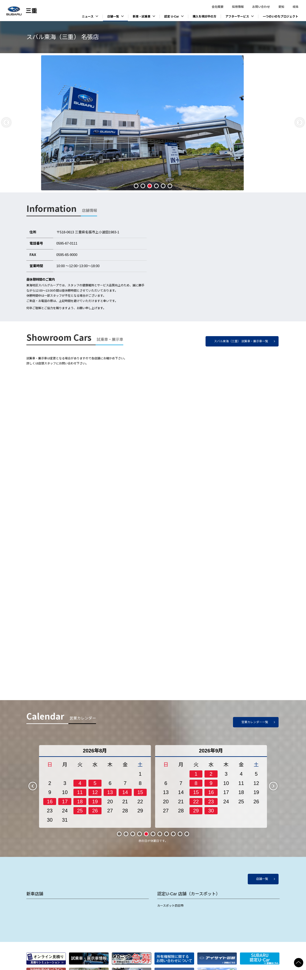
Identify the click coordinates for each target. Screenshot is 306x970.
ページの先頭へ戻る (303, 960)
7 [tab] (159, 834)
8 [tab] (166, 834)
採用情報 (238, 6)
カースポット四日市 (170, 905)
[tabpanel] (153, 122)
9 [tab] (173, 834)
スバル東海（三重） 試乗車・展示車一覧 (241, 341)
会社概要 (217, 6)
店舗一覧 (262, 879)
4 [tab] (156, 186)
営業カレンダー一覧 (254, 722)
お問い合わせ (261, 6)
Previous (10, 122)
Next (303, 122)
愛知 (281, 6)
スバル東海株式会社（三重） (31, 10)
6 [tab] (170, 186)
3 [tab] (149, 186)
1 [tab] (136, 186)
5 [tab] (163, 186)
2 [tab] (143, 186)
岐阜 (296, 6)
